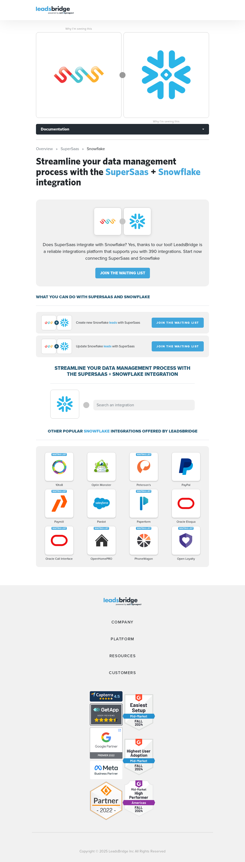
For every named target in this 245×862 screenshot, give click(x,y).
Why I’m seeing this (78, 28)
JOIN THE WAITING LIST (122, 273)
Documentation (55, 129)
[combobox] (143, 405)
